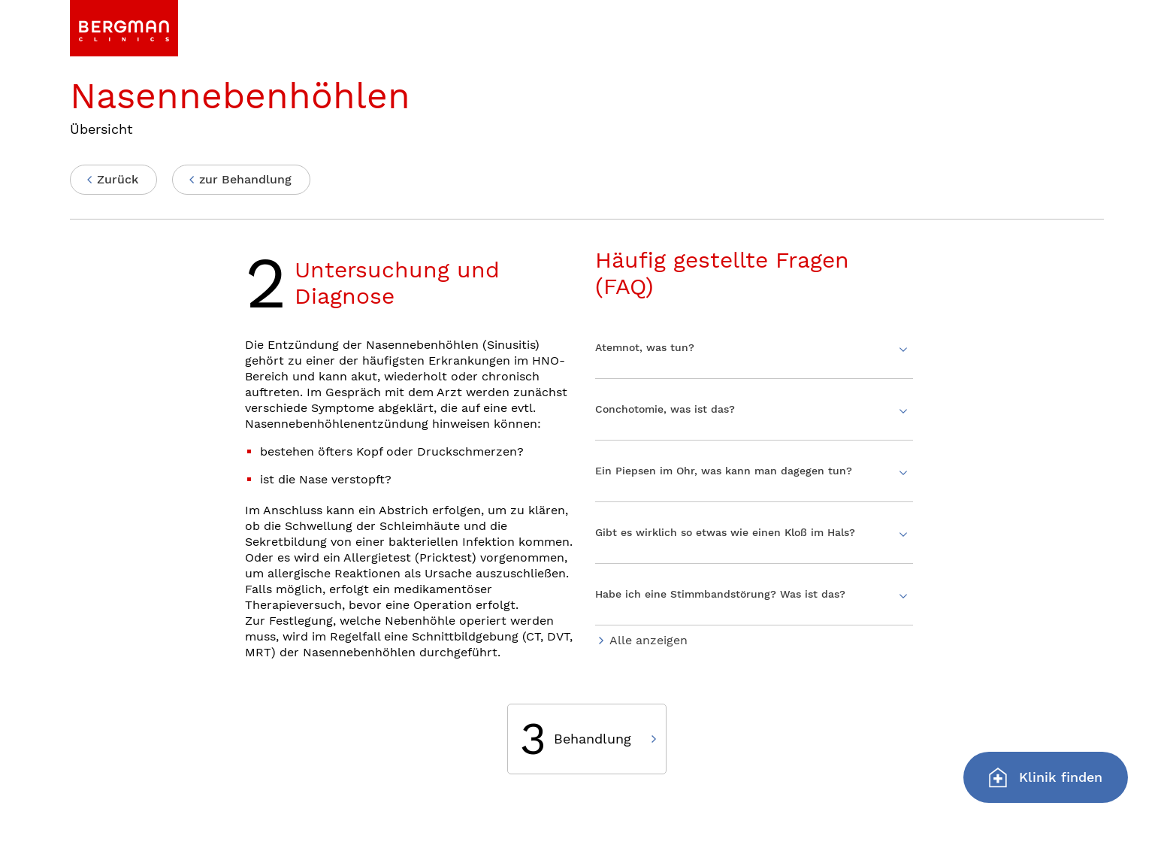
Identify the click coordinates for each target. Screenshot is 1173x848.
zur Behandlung (245, 179)
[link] (124, 28)
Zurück (117, 179)
